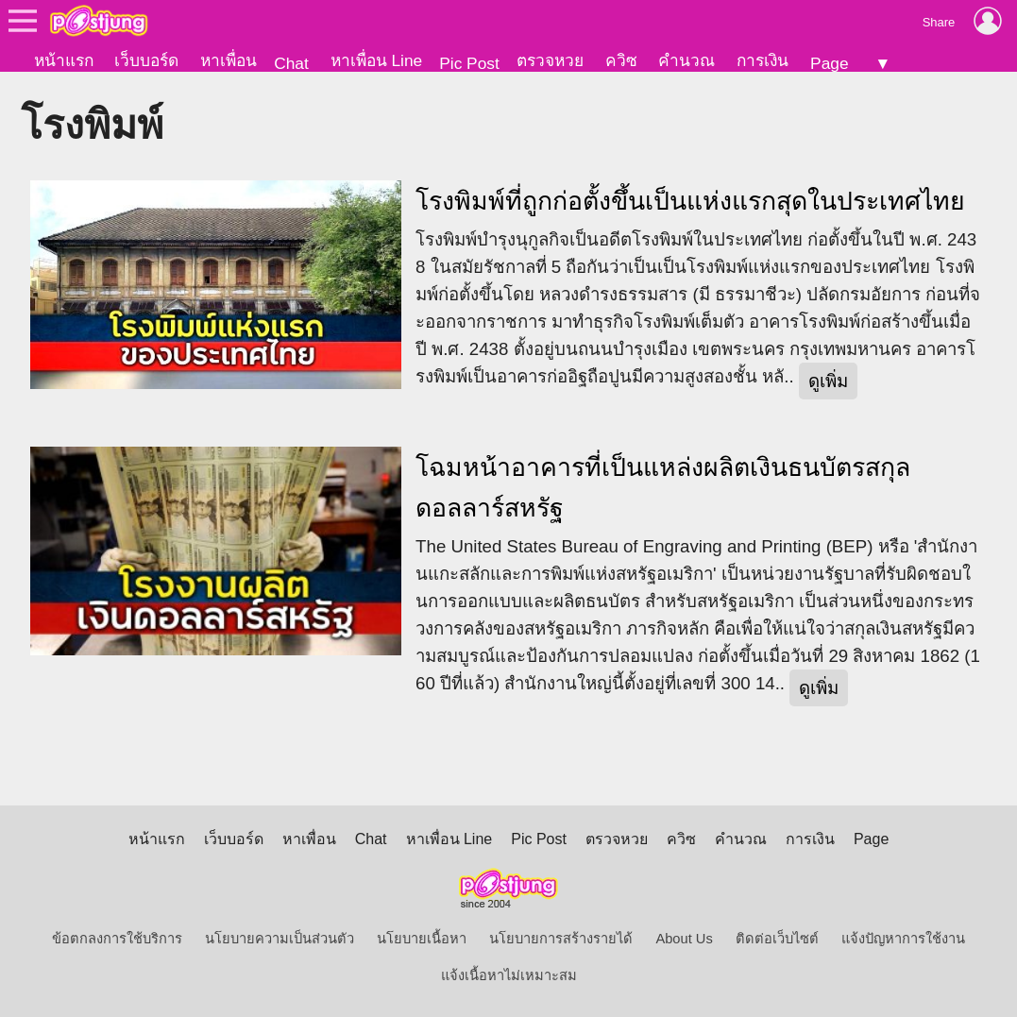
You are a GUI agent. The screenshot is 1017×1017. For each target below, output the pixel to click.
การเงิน (762, 60)
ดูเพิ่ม (828, 381)
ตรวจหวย (550, 60)
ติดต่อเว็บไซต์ (777, 938)
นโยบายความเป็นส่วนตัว (279, 938)
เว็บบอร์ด (146, 60)
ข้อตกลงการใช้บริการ (117, 938)
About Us (683, 938)
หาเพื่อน (228, 60)
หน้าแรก (63, 60)
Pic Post (469, 63)
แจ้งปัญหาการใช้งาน (903, 938)
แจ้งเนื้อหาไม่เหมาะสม (509, 975)
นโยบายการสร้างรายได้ (561, 938)
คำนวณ (686, 60)
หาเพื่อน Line (377, 60)
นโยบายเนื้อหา (421, 938)
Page (829, 63)
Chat (291, 63)
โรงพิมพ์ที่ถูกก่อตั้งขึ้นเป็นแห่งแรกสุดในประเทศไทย (690, 201)
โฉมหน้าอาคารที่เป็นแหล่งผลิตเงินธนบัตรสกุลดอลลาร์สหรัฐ (662, 487)
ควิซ (621, 60)
